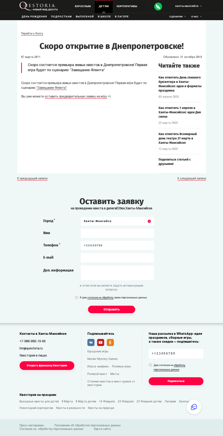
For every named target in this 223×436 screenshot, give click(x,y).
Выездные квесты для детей (39, 401)
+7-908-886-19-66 (33, 341)
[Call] (158, 6)
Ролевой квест (97, 374)
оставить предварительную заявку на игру (76, 96)
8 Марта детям (86, 401)
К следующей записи (192, 178)
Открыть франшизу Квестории (47, 365)
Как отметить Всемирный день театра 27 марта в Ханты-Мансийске (178, 138)
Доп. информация (58, 270)
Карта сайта (102, 429)
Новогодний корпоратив (36, 408)
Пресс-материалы (32, 425)
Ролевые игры (121, 366)
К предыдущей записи (32, 178)
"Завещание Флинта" (51, 88)
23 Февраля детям (149, 401)
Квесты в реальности (70, 408)
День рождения (34, 17)
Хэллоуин (185, 401)
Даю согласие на (169, 367)
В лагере (122, 17)
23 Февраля (126, 401)
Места (114, 374)
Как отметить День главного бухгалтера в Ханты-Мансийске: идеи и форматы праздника (180, 84)
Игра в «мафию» (98, 366)
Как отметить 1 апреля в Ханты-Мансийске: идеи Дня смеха (180, 112)
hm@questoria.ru (31, 348)
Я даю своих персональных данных (113, 298)
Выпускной (85, 17)
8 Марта (67, 401)
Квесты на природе (101, 408)
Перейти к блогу (32, 33)
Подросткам (61, 17)
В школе (104, 17)
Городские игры (97, 351)
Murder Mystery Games (102, 359)
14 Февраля (107, 401)
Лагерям (170, 401)
